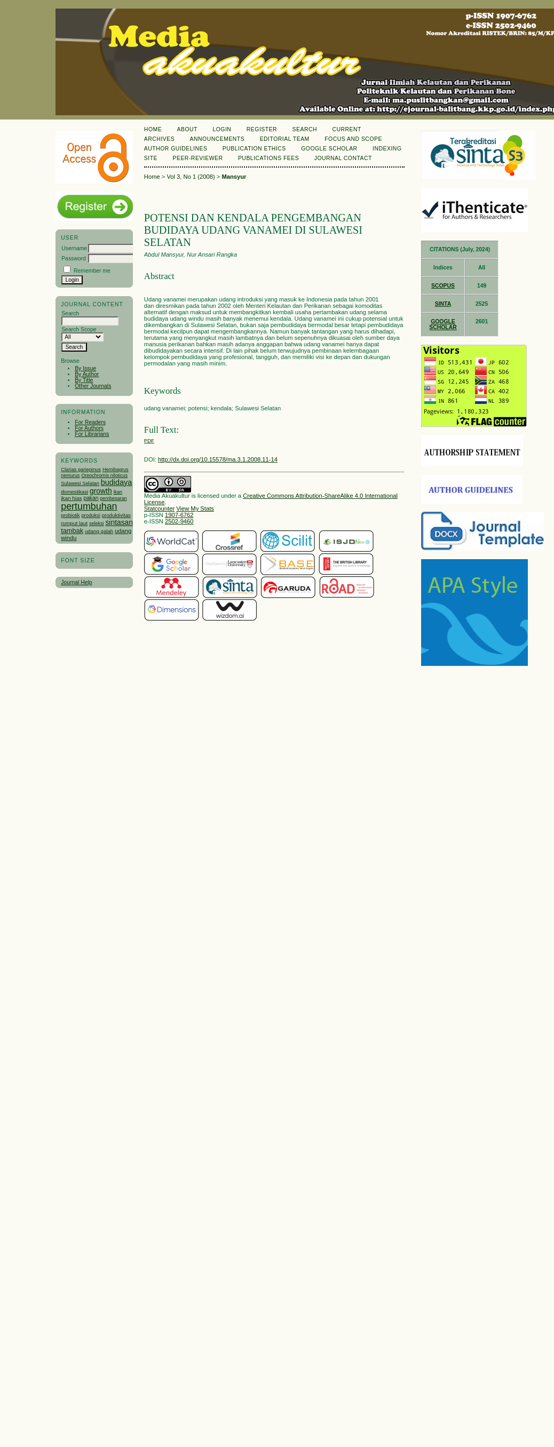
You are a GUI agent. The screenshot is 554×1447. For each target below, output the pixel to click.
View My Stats (195, 508)
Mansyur (233, 176)
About (187, 129)
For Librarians (92, 434)
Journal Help (76, 582)
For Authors (89, 428)
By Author (87, 374)
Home (153, 129)
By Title (84, 380)
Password (73, 258)
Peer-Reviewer (198, 158)
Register (262, 129)
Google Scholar (329, 149)
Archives (159, 139)
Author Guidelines (176, 149)
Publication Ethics (254, 149)
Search (304, 129)
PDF (149, 440)
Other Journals (93, 386)
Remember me (92, 271)
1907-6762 (179, 515)
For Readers (90, 422)
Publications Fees (268, 158)
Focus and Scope (353, 139)
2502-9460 (179, 521)
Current (346, 129)
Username (74, 248)
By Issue (85, 368)
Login (221, 129)
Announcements (217, 139)
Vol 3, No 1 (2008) (191, 176)
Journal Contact (343, 158)
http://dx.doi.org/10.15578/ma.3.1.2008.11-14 (218, 459)
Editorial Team (285, 139)
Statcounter (159, 508)
